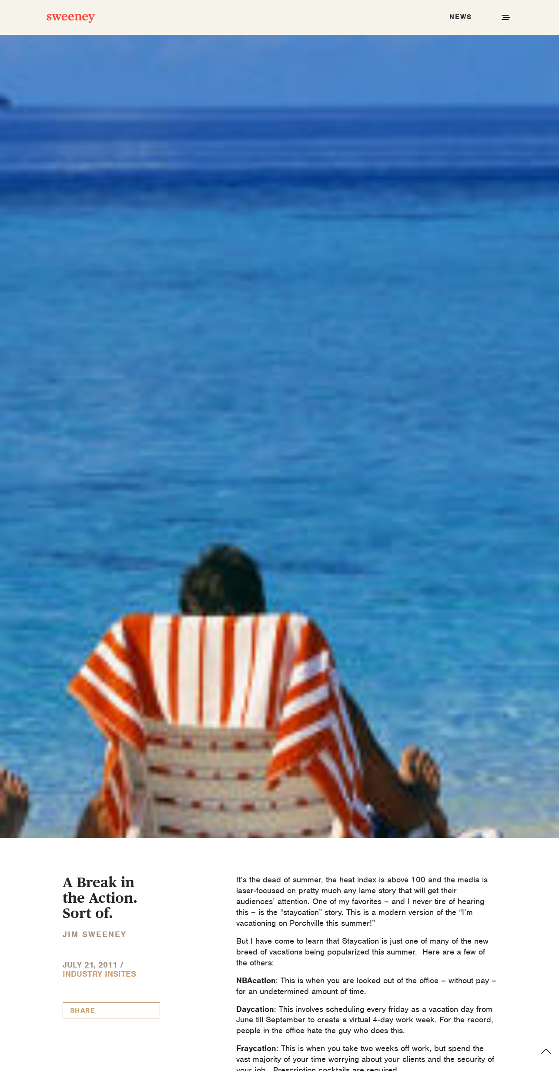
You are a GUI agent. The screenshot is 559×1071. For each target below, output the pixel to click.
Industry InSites (99, 974)
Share (83, 1010)
